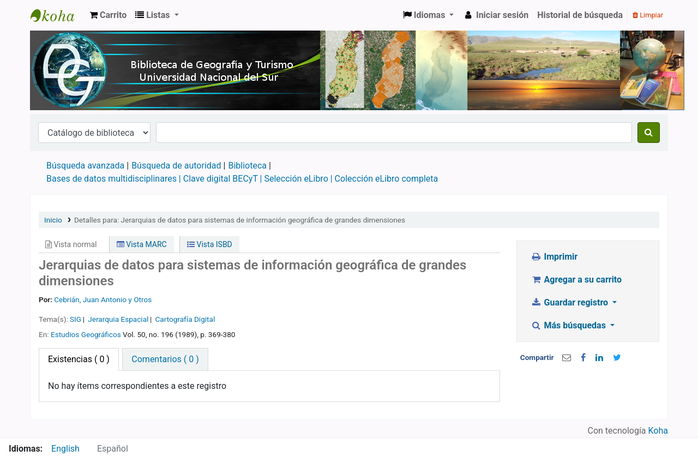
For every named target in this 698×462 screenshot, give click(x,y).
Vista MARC (142, 244)
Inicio (53, 219)
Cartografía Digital (185, 319)
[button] (108, 15)
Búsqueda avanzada (85, 165)
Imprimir (554, 256)
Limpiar (648, 15)
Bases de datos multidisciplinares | (114, 178)
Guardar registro (570, 302)
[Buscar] (648, 132)
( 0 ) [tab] (79, 359)
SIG (75, 319)
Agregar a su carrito (576, 279)
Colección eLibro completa (388, 178)
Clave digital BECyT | (222, 178)
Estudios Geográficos (86, 334)
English (65, 448)
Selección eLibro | (299, 178)
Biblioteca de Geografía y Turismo (58, 15)
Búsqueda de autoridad (176, 165)
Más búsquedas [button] (569, 325)
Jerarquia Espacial (118, 319)
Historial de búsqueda (580, 15)
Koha (658, 430)
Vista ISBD (209, 244)
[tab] (165, 359)
